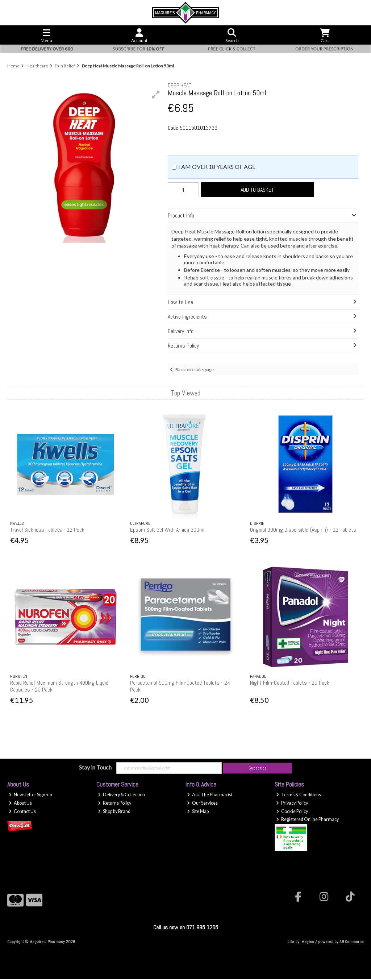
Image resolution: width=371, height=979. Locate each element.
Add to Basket (257, 190)
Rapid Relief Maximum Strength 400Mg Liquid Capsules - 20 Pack (59, 686)
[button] (156, 94)
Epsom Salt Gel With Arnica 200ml (167, 530)
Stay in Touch (95, 767)
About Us (20, 803)
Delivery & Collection (121, 794)
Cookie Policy (292, 811)
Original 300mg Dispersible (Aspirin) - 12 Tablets (303, 530)
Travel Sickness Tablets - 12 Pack (47, 530)
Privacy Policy (292, 803)
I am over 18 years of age (216, 166)
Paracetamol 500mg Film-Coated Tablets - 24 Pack (180, 686)
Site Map (198, 811)
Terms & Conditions (298, 794)
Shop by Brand (114, 811)
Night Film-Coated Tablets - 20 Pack (289, 682)
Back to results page (194, 369)
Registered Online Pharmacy (307, 819)
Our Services (202, 803)
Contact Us (22, 811)
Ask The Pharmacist (210, 794)
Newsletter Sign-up (30, 794)
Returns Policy (114, 803)
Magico (307, 942)
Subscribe (258, 768)
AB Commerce (351, 942)
